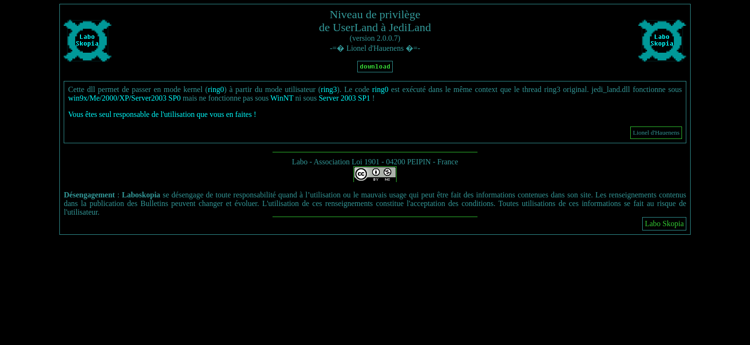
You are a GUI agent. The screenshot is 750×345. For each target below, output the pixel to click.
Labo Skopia (664, 223)
